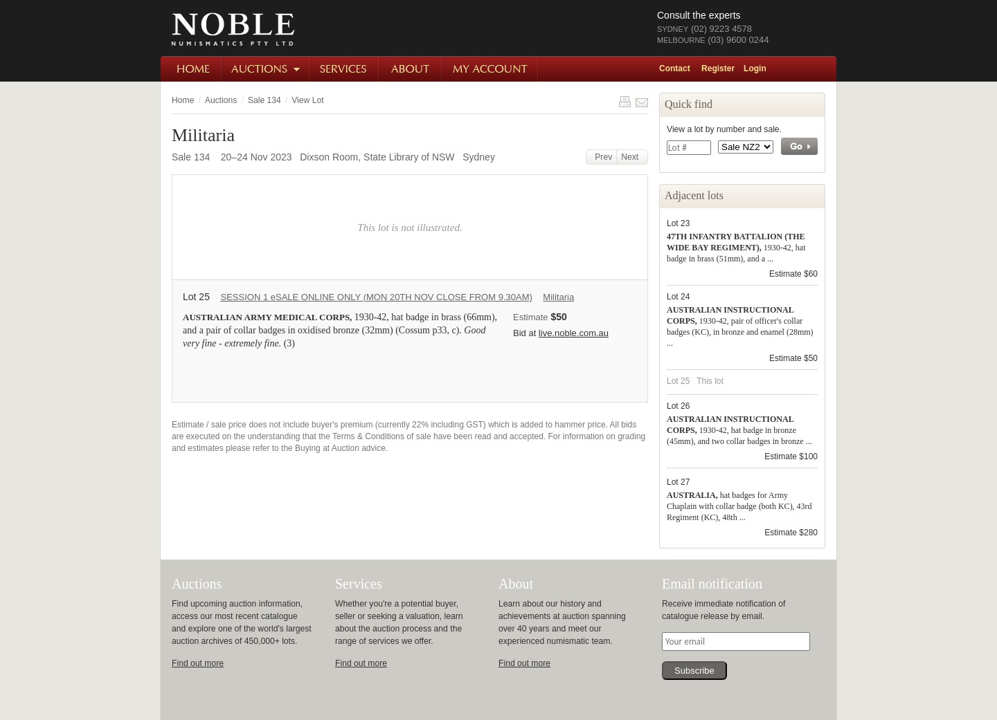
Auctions (266, 69)
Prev (602, 157)
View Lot (307, 100)
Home (191, 69)
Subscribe (694, 670)
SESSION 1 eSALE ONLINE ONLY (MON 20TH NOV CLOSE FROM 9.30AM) (376, 297)
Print (624, 101)
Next (632, 157)
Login (755, 68)
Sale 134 (264, 100)
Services (344, 69)
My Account (490, 69)
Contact (674, 68)
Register (718, 68)
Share (642, 101)
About (410, 69)
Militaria (558, 297)
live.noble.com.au (574, 333)
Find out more (198, 663)
